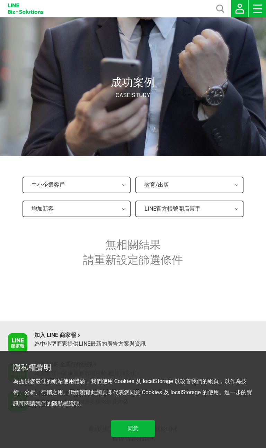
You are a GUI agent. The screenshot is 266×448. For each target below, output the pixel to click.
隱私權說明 (66, 403)
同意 (133, 428)
